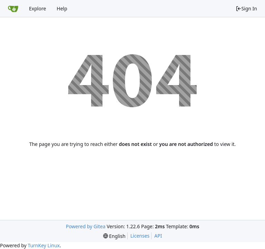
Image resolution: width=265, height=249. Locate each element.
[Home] (13, 8)
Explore (37, 8)
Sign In (246, 8)
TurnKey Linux (44, 245)
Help (62, 8)
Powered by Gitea (86, 226)
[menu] (114, 236)
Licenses (140, 235)
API (158, 235)
